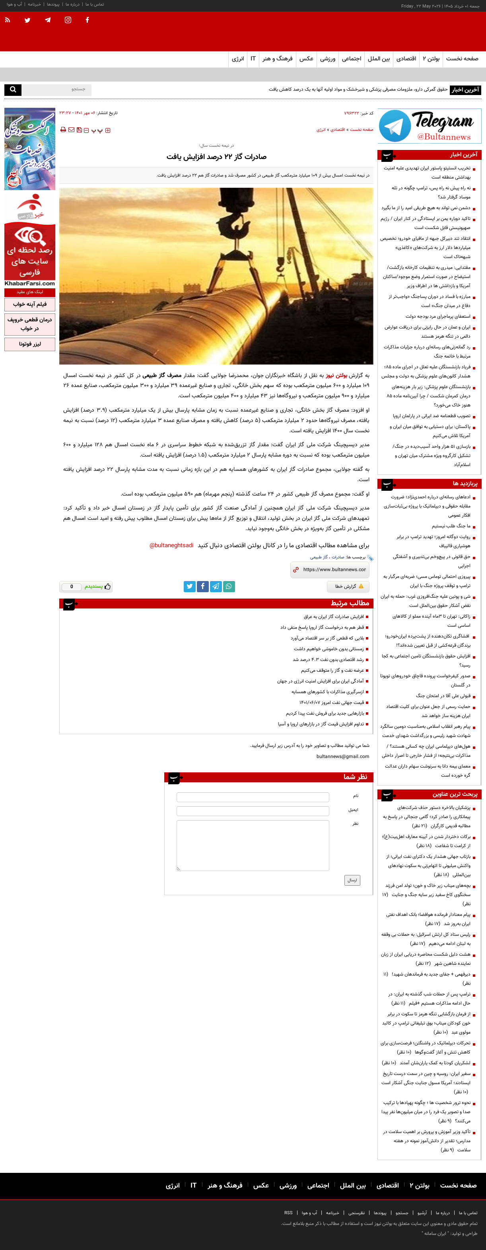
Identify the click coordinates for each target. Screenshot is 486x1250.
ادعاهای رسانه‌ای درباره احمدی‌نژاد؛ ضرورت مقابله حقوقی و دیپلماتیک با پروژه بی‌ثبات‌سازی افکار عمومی (427, 506)
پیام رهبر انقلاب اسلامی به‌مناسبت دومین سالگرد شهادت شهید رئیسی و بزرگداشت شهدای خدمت (425, 731)
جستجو (402, 1213)
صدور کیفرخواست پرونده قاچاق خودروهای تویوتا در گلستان (425, 681)
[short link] (335, 569)
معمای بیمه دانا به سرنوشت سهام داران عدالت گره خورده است (427, 771)
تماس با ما (95, 4)
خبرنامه (34, 4)
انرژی (321, 129)
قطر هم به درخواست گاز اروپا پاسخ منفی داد (322, 627)
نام (355, 796)
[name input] (253, 797)
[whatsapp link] (229, 586)
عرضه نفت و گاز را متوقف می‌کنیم (332, 670)
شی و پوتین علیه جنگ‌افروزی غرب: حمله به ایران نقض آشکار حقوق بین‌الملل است (425, 601)
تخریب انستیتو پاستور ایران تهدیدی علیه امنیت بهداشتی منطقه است (427, 173)
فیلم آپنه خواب (30, 304)
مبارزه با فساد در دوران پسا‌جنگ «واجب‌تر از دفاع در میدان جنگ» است (429, 301)
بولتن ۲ (431, 59)
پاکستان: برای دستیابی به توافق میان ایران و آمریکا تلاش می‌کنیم (430, 431)
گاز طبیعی (319, 557)
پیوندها (53, 4)
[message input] (253, 845)
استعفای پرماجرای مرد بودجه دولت (438, 316)
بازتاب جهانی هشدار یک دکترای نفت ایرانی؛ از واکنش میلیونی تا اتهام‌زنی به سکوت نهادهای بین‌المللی (428, 866)
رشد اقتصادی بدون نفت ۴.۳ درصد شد (328, 659)
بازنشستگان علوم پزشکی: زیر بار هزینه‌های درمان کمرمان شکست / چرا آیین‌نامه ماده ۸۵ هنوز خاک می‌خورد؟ (428, 396)
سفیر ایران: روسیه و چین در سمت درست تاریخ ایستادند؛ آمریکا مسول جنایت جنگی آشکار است (425, 1083)
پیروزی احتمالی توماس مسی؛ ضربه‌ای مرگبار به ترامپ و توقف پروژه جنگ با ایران (426, 581)
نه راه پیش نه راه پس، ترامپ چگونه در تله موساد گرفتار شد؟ (431, 193)
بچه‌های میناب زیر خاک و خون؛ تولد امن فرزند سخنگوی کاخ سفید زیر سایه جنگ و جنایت (426, 895)
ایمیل (353, 810)
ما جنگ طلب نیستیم (451, 526)
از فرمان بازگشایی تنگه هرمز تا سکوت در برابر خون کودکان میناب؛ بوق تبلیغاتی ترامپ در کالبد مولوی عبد (426, 1023)
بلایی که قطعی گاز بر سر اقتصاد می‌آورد (327, 638)
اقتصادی (337, 129)
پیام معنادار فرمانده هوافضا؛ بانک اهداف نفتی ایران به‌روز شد (428, 919)
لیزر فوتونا (30, 344)
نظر (355, 823)
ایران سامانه (435, 1233)
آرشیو (422, 1213)
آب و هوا (14, 4)
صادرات (338, 557)
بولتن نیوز (336, 375)
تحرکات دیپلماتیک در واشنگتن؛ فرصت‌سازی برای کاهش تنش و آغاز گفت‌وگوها (425, 1048)
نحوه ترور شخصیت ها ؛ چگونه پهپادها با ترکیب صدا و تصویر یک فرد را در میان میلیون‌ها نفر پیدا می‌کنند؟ (425, 1112)
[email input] (253, 811)
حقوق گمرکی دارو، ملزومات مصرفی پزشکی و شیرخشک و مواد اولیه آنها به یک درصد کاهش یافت (358, 89)
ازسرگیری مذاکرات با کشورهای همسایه (328, 692)
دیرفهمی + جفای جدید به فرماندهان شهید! (426, 979)
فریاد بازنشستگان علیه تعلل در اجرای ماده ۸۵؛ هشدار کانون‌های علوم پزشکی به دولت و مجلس (425, 372)
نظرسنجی (356, 1213)
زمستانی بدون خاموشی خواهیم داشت (329, 649)
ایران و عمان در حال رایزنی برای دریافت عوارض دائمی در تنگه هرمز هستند (427, 332)
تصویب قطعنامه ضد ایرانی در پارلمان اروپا (431, 416)
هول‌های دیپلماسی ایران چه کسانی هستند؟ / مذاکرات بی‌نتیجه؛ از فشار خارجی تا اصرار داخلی (426, 751)
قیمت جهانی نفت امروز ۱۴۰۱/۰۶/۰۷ (331, 702)
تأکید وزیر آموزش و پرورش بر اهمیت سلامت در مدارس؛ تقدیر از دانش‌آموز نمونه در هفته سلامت (426, 1141)
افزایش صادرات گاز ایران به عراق (334, 616)
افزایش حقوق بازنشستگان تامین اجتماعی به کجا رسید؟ (426, 661)
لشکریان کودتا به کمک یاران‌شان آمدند (426, 1063)
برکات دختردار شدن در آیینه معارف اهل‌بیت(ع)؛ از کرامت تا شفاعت (426, 841)
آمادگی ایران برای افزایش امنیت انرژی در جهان (320, 681)
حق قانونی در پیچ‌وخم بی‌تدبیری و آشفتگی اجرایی (431, 561)
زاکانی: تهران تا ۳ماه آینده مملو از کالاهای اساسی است (431, 621)
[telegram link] (216, 586)
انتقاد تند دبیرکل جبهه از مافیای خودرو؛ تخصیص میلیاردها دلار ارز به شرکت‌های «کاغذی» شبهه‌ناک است (425, 247)
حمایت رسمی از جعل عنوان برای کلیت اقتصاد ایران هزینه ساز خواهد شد (428, 711)
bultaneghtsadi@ (172, 545)
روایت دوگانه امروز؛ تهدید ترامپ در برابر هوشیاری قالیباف (433, 541)
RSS (288, 1213)
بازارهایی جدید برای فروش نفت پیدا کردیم (325, 713)
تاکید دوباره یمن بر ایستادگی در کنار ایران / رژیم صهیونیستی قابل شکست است (425, 223)
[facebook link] (203, 586)
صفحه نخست (462, 59)
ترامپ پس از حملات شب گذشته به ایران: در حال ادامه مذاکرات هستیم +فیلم (429, 999)
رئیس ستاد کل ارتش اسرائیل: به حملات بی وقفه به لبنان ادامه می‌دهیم (425, 939)
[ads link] (429, 126)
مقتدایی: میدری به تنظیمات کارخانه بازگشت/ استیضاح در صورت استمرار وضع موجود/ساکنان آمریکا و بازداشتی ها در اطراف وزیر (426, 277)
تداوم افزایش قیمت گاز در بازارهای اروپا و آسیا (321, 724)
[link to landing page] (442, 31)
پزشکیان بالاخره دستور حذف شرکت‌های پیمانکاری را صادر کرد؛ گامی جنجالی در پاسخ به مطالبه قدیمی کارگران (426, 817)
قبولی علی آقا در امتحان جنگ (443, 696)
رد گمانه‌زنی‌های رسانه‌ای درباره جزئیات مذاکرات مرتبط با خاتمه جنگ (427, 352)
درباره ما (73, 4)
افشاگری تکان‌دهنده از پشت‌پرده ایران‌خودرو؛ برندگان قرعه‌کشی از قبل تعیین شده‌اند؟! (427, 641)
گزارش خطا (349, 586)
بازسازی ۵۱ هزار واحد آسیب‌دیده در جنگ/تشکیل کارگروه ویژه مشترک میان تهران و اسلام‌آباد (431, 456)
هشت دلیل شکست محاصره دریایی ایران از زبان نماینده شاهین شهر (425, 959)
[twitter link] (190, 586)
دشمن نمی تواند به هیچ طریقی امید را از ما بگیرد (425, 208)
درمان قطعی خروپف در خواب (30, 324)
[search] (12, 90)
